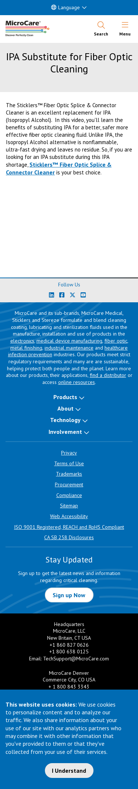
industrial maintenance (69, 347)
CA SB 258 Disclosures (69, 537)
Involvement (65, 431)
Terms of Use (69, 463)
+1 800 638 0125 (69, 651)
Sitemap (69, 505)
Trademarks (69, 473)
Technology (65, 420)
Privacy (69, 452)
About (65, 408)
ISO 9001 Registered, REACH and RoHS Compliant (69, 527)
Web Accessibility (69, 516)
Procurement (69, 484)
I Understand (69, 770)
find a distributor (108, 375)
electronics (22, 340)
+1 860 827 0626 (69, 645)
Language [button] (65, 7)
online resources (76, 382)
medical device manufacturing (69, 340)
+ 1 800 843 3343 (69, 686)
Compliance (69, 495)
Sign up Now (69, 595)
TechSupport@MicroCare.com (76, 658)
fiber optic (116, 340)
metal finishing (26, 347)
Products (65, 397)
